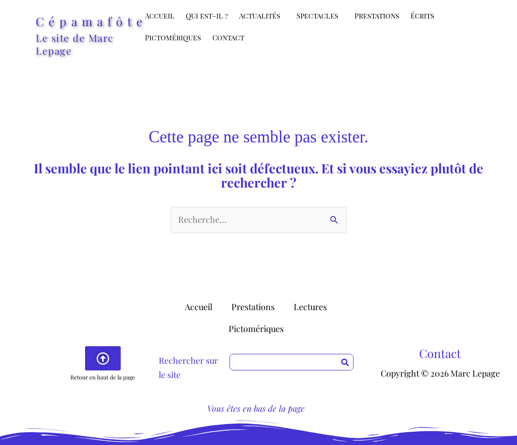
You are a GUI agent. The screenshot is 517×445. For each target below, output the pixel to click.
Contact (228, 37)
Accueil (159, 15)
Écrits (425, 15)
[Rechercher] (344, 362)
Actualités (262, 15)
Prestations (376, 15)
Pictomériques (173, 37)
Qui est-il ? (207, 15)
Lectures (310, 306)
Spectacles (320, 15)
